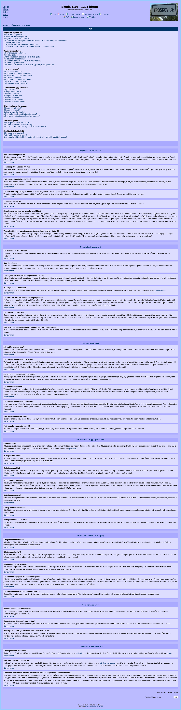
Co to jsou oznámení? (12, 98)
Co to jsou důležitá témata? (14, 100)
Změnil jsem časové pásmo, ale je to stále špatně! (22, 57)
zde (170, 653)
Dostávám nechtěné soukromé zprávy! (18, 125)
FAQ (53, 14)
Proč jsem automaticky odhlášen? (16, 38)
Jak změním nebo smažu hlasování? (17, 79)
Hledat (61, 14)
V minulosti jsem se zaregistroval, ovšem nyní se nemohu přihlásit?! (29, 46)
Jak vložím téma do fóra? (13, 71)
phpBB (86, 705)
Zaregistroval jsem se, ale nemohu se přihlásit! (21, 44)
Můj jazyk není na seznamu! (14, 59)
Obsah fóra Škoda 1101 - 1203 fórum (16, 25)
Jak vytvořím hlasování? (13, 77)
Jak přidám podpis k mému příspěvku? (18, 75)
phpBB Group (161, 290)
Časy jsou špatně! (10, 55)
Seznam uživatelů (73, 14)
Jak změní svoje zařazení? (14, 63)
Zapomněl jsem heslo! (12, 42)
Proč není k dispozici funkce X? (15, 135)
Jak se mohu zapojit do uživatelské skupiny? (20, 114)
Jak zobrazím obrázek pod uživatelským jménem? (22, 61)
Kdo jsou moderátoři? (12, 110)
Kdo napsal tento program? (14, 133)
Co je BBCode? (9, 90)
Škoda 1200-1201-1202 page (6, 12)
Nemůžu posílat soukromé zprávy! (16, 123)
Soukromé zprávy (78, 17)
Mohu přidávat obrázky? (13, 96)
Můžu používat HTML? (12, 92)
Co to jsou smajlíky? (11, 94)
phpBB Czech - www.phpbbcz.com (94, 706)
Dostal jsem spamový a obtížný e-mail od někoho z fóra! (25, 127)
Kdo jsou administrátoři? (13, 108)
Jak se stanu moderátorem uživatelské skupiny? (22, 116)
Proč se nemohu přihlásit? (13, 35)
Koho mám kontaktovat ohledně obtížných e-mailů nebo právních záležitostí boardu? (35, 137)
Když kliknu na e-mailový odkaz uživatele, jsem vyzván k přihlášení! (29, 65)
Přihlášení (91, 17)
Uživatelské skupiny (90, 14)
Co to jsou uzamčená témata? (15, 102)
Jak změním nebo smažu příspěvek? (17, 73)
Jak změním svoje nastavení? (15, 53)
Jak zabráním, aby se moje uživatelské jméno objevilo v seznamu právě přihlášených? (36, 40)
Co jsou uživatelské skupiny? (14, 112)
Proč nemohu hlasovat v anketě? (16, 83)
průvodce (72, 449)
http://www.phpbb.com (108, 663)
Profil (66, 17)
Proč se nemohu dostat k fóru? (15, 81)
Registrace (104, 14)
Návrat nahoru (9, 162)
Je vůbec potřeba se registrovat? (16, 37)
